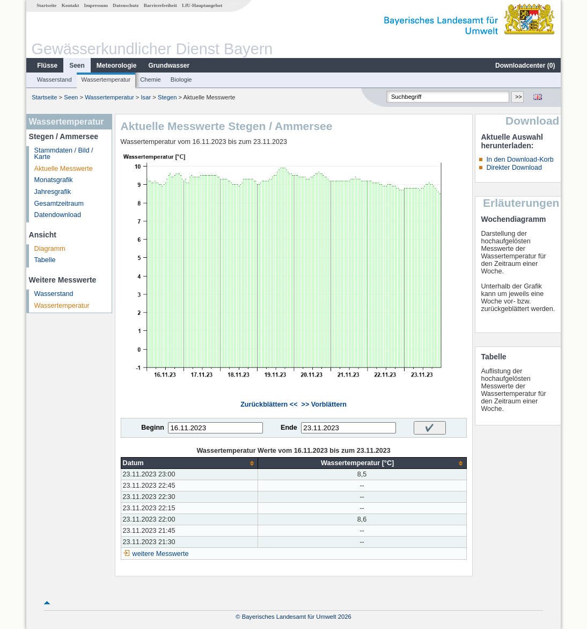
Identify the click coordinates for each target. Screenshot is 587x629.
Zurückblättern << (268, 404)
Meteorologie (117, 65)
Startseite (46, 5)
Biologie (181, 79)
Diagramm (49, 248)
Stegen (167, 97)
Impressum (96, 5)
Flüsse (47, 65)
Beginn (152, 427)
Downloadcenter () (525, 65)
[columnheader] (189, 463)
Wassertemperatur (106, 79)
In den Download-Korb (519, 159)
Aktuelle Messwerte (63, 168)
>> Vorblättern (324, 404)
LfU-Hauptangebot (202, 5)
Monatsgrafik (53, 180)
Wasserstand (54, 79)
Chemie (150, 79)
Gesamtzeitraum (59, 203)
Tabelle (45, 260)
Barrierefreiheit (160, 5)
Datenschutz (126, 5)
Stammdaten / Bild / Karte (63, 154)
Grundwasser (169, 65)
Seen (77, 65)
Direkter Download (514, 167)
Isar (146, 97)
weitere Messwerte (161, 554)
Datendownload (58, 215)
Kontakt (70, 5)
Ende (289, 427)
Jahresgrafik (52, 192)
